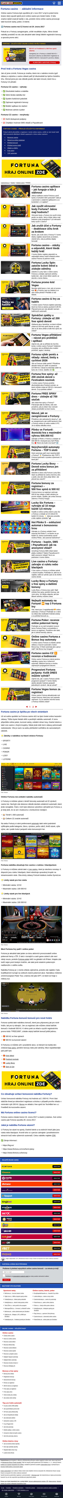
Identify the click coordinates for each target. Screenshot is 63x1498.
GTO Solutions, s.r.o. (23, 1490)
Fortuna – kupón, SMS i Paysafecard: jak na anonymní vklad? (45, 544)
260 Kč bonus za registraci (11, 1385)
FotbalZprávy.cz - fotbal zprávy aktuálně (15, 1299)
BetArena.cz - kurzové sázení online (14, 1293)
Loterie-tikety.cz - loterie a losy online (44, 1296)
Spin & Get (10, 1067)
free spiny (12, 1048)
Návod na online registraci (16, 140)
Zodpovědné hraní (45, 1464)
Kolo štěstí (10, 1056)
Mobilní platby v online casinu (11, 1430)
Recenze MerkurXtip (9, 1344)
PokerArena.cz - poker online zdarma (44, 1302)
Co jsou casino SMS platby (11, 1405)
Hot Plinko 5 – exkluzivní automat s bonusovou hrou (46, 525)
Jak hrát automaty (8, 1427)
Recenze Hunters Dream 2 (11, 1363)
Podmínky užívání (30, 1488)
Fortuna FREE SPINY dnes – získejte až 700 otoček (44, 396)
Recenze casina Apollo (10, 1351)
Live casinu (32, 869)
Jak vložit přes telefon (9, 1418)
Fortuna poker (23, 959)
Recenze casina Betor (9, 1341)
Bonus (22, 1104)
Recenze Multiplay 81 (9, 1366)
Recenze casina (12, 137)
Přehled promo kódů (14, 145)
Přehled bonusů (12, 143)
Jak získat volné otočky (10, 1398)
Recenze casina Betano (10, 1347)
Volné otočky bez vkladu (10, 1395)
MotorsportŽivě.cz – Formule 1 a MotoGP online (17, 1308)
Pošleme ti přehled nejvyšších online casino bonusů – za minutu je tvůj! (31, 1268)
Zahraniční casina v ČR (10, 1421)
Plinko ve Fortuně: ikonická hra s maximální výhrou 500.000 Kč (46, 432)
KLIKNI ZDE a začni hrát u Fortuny (44, 62)
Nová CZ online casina (10, 1338)
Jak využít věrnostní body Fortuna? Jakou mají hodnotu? (44, 209)
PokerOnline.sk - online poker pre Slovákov (45, 1319)
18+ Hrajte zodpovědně (8, 1490)
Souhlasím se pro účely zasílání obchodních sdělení (27, 1276)
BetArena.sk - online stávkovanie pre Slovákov (17, 1311)
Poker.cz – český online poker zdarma (44, 1305)
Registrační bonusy (9, 1376)
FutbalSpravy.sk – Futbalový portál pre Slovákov (17, 1319)
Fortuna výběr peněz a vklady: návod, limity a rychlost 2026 (45, 357)
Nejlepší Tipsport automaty (11, 1357)
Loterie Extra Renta (9, 1453)
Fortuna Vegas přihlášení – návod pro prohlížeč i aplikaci (46, 337)
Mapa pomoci (52, 1481)
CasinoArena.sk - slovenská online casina (45, 1316)
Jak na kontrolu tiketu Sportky (11, 1443)
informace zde (35, 1475)
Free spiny (10, 150)
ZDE (54, 1136)
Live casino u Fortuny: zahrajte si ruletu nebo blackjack (45, 564)
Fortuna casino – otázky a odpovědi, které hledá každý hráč (46, 248)
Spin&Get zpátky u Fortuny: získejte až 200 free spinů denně (46, 318)
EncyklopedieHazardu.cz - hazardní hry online (46, 1293)
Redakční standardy (18, 1488)
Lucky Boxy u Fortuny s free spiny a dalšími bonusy (45, 584)
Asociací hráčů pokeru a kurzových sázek (12, 1466)
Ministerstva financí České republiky (11, 1462)
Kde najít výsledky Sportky (11, 1446)
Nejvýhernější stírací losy (10, 1450)
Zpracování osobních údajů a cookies (47, 1488)
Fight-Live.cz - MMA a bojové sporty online (16, 1296)
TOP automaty (12, 153)
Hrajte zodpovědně (6, 1471)
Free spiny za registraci (10, 1389)
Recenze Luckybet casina (10, 1354)
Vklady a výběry (12, 148)
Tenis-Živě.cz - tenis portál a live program (16, 1305)
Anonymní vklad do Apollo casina (12, 1433)
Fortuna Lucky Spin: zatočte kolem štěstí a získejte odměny (44, 265)
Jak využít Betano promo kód (11, 1408)
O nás (2, 1488)
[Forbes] (38, 1207)
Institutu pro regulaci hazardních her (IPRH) (12, 1464)
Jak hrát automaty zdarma (11, 1436)
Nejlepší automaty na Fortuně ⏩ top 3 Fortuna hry (46, 603)
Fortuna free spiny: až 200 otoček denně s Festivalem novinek (45, 377)
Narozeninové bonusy (9, 1379)
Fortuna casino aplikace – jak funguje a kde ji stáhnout (46, 189)
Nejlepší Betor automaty (10, 1360)
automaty (35, 823)
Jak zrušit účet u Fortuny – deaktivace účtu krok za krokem (46, 228)
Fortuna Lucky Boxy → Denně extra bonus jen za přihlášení (45, 466)
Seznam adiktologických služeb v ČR (38, 1481)
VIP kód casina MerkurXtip (11, 1412)
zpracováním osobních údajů (20, 1276)
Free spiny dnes (8, 1392)
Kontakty (8, 1488)
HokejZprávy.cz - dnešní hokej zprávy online (16, 1302)
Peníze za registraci (9, 1382)
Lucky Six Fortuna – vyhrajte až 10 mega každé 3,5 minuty (43, 505)
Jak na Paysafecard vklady (11, 1415)
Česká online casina (9, 1335)
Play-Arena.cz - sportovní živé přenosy (44, 1313)
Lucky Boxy (10, 1063)
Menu (59, 3)
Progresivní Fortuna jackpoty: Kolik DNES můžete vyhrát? (44, 672)
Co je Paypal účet (8, 1424)
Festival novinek (12, 1059)
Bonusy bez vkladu (9, 1373)
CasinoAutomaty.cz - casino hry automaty (45, 1299)
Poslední (36, 707)
